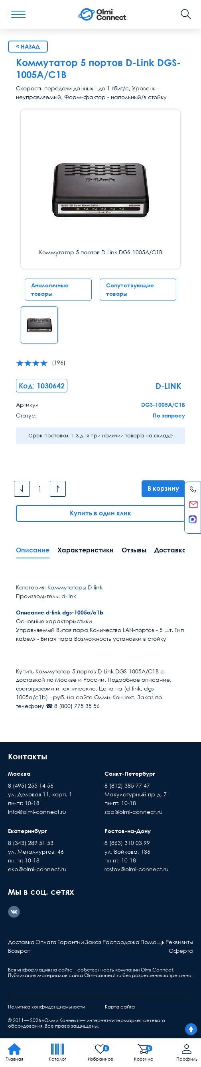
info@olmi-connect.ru (37, 811)
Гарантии (70, 941)
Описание (32, 550)
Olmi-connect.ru (102, 975)
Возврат (19, 950)
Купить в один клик (100, 513)
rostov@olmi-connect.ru (136, 869)
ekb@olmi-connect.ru (37, 869)
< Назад (28, 46)
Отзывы (134, 550)
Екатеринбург (27, 830)
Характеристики (85, 550)
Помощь (152, 941)
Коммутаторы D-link (74, 587)
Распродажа (121, 941)
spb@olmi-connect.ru (133, 811)
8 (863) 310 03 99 (127, 842)
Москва (19, 773)
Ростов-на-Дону (127, 830)
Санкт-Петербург (129, 773)
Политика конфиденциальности (46, 1007)
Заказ (93, 941)
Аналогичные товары (50, 289)
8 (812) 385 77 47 (127, 785)
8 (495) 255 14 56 (30, 785)
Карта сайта (120, 1007)
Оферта (181, 950)
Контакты (27, 756)
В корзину (163, 488)
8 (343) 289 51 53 (30, 842)
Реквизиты (179, 941)
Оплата (46, 941)
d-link (68, 596)
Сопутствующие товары (130, 289)
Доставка (170, 550)
